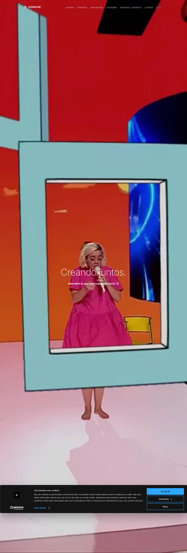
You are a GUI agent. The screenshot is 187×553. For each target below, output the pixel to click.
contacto (149, 7)
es (160, 8)
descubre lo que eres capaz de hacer (91, 283)
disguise (33, 7)
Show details (40, 548)
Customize (165, 539)
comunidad (111, 7)
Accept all (165, 531)
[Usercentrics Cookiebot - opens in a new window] (16, 548)
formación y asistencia (130, 7)
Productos (82, 7)
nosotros (70, 7)
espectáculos (96, 7)
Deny (165, 546)
